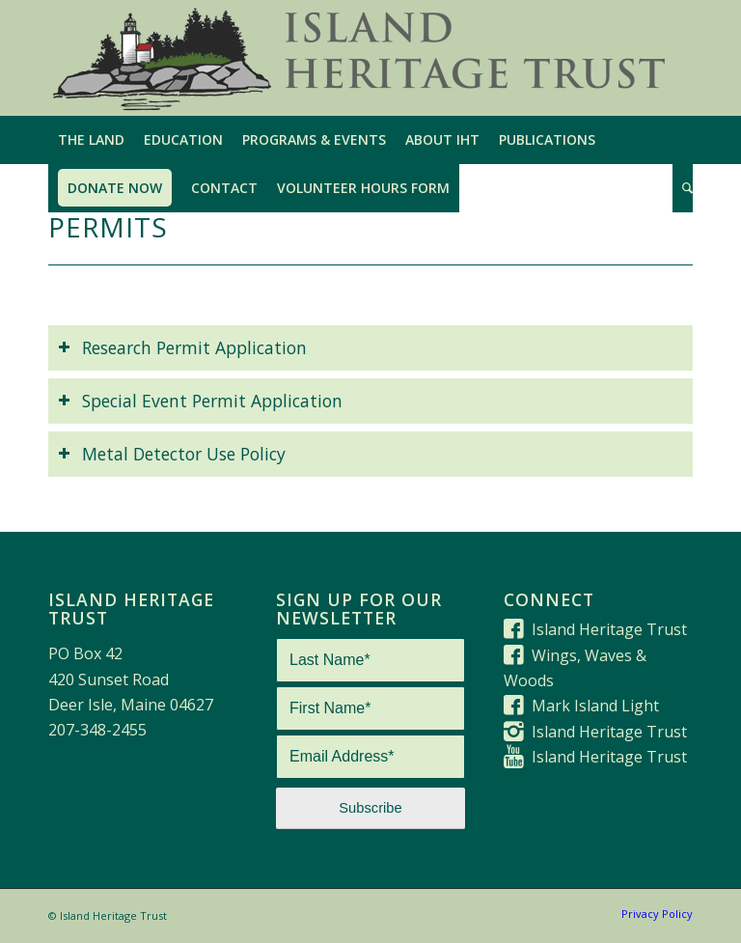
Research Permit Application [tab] (182, 347)
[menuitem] (91, 140)
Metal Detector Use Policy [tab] (172, 453)
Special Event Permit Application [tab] (200, 400)
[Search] (682, 188)
